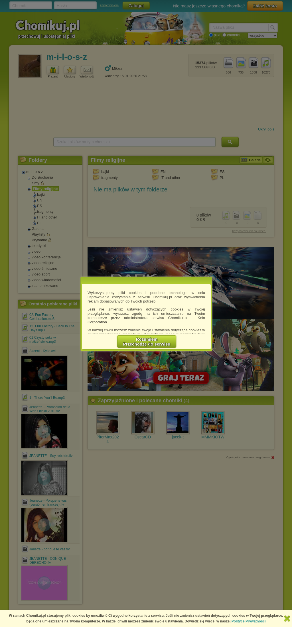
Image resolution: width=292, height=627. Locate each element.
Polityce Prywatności (249, 621)
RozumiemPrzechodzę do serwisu (147, 341)
